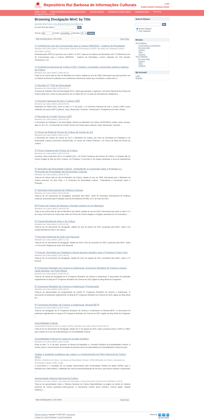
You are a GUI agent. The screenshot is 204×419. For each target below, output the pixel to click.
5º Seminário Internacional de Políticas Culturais (59, 190)
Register (139, 78)
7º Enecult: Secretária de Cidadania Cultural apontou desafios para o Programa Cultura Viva (81, 252)
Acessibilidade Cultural (46, 323)
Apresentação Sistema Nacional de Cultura (56, 378)
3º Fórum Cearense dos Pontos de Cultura (56, 150)
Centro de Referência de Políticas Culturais (68, 12)
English (144, 7)
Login (167, 3)
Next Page (124, 39)
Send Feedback (51, 417)
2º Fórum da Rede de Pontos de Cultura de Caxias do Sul (64, 132)
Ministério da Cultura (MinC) (119, 12)
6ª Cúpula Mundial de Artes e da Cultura (55, 221)
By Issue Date (144, 48)
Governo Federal (97, 12)
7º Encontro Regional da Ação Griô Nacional (57, 237)
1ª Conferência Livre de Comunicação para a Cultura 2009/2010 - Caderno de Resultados (80, 46)
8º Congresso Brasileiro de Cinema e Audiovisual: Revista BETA (67, 305)
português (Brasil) (162, 7)
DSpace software (41, 415)
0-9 (36, 24)
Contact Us (39, 417)
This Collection (143, 31)
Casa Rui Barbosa (65, 417)
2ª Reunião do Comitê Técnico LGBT (53, 116)
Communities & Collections (149, 46)
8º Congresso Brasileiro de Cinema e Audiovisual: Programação (67, 286)
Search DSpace (143, 29)
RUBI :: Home (40, 12)
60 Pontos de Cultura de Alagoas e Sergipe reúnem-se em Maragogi (69, 206)
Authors (141, 50)
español (150, 7)
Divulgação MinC (142, 12)
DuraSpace (70, 415)
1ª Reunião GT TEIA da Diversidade (53, 85)
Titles (140, 52)
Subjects (141, 54)
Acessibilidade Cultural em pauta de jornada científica (62, 339)
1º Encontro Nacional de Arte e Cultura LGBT (57, 101)
